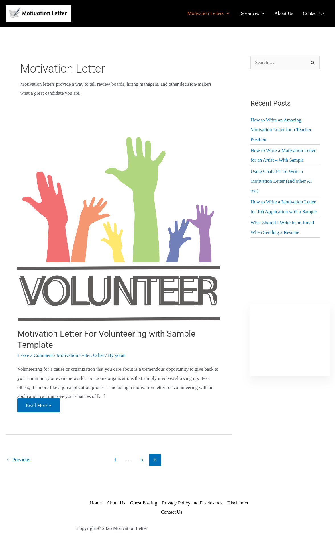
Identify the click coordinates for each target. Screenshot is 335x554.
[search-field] (285, 62)
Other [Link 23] (98, 355)
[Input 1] (313, 62)
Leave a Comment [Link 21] (35, 355)
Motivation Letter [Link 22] (74, 355)
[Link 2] (208, 13)
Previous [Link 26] (18, 459)
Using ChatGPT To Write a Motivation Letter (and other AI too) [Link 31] (281, 181)
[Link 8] (283, 13)
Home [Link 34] (96, 503)
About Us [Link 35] (116, 503)
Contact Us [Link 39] (171, 512)
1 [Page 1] (115, 459)
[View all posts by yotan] (120, 355)
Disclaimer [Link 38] (238, 503)
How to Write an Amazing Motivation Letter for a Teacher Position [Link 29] (280, 129)
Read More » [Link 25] (38, 406)
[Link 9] (313, 13)
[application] (226, 13)
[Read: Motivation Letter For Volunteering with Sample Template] (119, 228)
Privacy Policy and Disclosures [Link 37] (192, 503)
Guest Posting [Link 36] (143, 503)
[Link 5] (251, 13)
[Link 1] (38, 13)
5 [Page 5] (141, 459)
